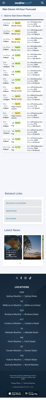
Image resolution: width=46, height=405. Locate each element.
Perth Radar (30, 341)
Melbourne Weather (12, 305)
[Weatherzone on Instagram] (25, 278)
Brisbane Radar (32, 314)
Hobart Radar (31, 359)
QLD (22, 310)
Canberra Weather (12, 323)
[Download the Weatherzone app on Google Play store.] (31, 393)
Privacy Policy (15, 383)
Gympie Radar (11, 211)
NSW (22, 292)
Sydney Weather (13, 296)
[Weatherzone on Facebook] (21, 278)
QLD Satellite (11, 218)
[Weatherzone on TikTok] (30, 278)
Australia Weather (13, 364)
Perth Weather (14, 341)
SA (22, 328)
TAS (22, 355)
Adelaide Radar (32, 332)
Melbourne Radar (33, 305)
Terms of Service (29, 383)
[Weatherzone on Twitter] (17, 278)
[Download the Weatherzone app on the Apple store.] (14, 393)
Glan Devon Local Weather (16, 203)
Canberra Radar (32, 323)
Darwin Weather (13, 350)
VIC (21, 301)
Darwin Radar (31, 350)
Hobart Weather (13, 359)
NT (21, 346)
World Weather (32, 364)
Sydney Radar (31, 296)
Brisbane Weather (13, 314)
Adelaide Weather (13, 332)
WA (21, 337)
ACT (22, 319)
